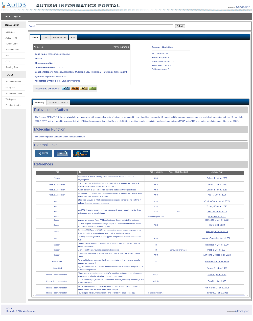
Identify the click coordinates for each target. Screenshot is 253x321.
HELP (8, 16)
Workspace (11, 99)
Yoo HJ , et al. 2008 (217, 194)
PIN (7, 55)
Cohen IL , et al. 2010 (216, 189)
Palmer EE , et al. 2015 (217, 292)
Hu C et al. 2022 (217, 225)
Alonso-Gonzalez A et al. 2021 (217, 238)
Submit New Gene (14, 93)
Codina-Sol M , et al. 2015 (216, 201)
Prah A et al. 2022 (217, 216)
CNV (8, 61)
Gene (35, 37)
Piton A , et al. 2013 (217, 274)
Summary (39, 102)
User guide (10, 87)
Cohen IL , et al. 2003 (216, 178)
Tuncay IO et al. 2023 (216, 206)
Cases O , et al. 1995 (217, 268)
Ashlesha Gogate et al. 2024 (217, 255)
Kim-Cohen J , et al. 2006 (217, 287)
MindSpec (10, 32)
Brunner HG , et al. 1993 (217, 261)
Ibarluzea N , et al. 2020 (216, 244)
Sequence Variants (58, 102)
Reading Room (12, 67)
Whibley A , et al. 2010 (217, 231)
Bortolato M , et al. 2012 (216, 220)
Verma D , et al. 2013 (217, 184)
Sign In (16, 16)
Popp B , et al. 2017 (216, 250)
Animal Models (12, 49)
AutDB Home (11, 38)
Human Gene (11, 44)
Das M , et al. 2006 (217, 281)
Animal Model (59, 37)
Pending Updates (13, 105)
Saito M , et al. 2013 (217, 211)
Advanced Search (13, 82)
